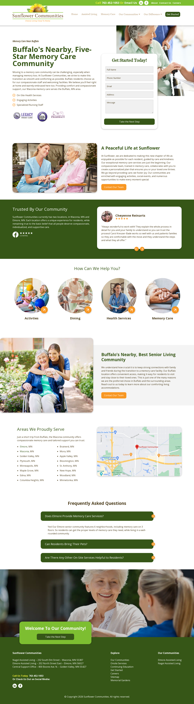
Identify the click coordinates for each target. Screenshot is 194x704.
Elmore (23, 446)
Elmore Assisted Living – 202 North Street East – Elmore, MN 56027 (48, 663)
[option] (139, 228)
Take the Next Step (55, 636)
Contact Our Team (114, 187)
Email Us (130, 3)
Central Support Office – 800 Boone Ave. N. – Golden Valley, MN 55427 (49, 666)
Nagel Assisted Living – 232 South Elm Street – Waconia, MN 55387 (48, 660)
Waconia (24, 451)
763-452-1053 (110, 3)
